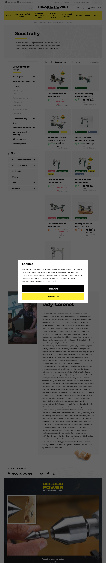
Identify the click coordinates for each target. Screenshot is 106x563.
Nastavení (53, 288)
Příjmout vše (53, 296)
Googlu (49, 275)
